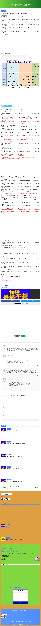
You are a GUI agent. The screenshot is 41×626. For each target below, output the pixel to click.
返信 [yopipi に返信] (37, 352)
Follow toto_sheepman (25, 303)
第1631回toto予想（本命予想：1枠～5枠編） (14, 539)
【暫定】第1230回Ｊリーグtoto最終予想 (14, 456)
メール (3, 411)
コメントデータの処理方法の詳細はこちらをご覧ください (29, 422)
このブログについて (14, 610)
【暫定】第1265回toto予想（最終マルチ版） (15, 468)
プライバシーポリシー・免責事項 (22, 610)
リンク (28, 610)
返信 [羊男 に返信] (37, 365)
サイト (3, 415)
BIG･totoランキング (4, 500)
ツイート (2, 546)
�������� (25, 600)
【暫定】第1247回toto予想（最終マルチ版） (15, 481)
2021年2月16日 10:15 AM (10, 378)
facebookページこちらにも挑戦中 (7, 548)
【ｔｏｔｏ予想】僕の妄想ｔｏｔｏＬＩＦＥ (20, 4)
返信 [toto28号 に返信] (37, 375)
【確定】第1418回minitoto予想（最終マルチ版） (16, 443)
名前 (3, 407)
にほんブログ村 (4, 287)
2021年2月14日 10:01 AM (10, 355)
